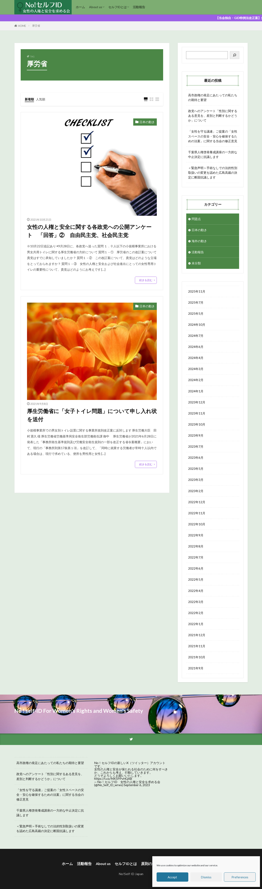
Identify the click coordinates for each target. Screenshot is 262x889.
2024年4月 (195, 358)
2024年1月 (195, 391)
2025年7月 (195, 302)
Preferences (240, 877)
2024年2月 (195, 380)
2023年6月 (195, 457)
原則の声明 (150, 864)
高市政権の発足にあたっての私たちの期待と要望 (212, 97)
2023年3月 (195, 479)
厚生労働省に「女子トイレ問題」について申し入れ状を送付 (92, 415)
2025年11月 (196, 291)
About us (95, 7)
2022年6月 (195, 568)
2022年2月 (195, 613)
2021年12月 (196, 635)
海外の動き (199, 241)
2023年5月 (195, 468)
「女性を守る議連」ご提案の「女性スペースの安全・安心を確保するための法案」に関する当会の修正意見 (212, 136)
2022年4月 (195, 591)
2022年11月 (196, 513)
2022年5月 (195, 579)
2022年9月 (195, 535)
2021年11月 (196, 646)
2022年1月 (195, 624)
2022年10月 (196, 524)
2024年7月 (195, 335)
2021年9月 (195, 668)
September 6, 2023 (137, 785)
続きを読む (145, 280)
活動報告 (139, 7)
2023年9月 (195, 435)
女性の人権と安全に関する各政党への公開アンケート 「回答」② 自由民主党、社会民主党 (89, 231)
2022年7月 (195, 557)
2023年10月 (196, 424)
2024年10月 (196, 324)
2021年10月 (196, 657)
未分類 (196, 263)
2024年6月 (195, 347)
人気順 (40, 99)
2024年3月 (195, 369)
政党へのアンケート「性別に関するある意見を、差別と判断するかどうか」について (212, 115)
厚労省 (36, 25)
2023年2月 (195, 491)
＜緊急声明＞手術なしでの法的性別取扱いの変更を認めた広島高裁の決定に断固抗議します (212, 172)
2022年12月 (196, 502)
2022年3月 (195, 602)
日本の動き (147, 122)
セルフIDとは (117, 7)
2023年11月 (196, 413)
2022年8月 (195, 546)
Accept (172, 877)
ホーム (80, 7)
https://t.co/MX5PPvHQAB (113, 778)
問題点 (196, 219)
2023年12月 (196, 402)
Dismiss (206, 877)
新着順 (29, 99)
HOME (22, 25)
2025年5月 (195, 313)
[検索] (234, 55)
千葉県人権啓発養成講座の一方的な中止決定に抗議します (212, 154)
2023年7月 (195, 446)
